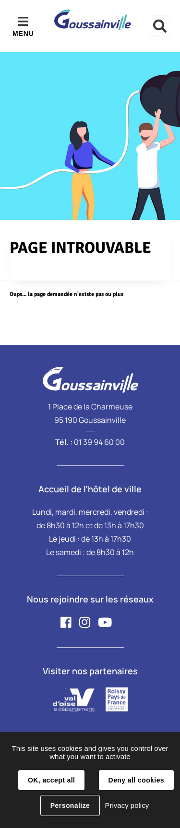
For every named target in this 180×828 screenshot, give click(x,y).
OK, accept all (51, 780)
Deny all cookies (136, 780)
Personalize (70, 805)
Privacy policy (127, 805)
